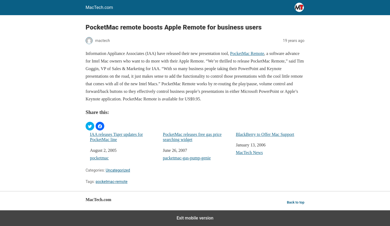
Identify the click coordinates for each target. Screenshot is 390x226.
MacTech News (249, 152)
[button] (90, 126)
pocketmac (99, 158)
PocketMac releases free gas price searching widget (192, 137)
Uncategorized (118, 170)
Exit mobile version (195, 218)
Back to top (295, 202)
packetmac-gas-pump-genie (187, 158)
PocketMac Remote (247, 53)
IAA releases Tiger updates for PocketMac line (116, 137)
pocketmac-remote (112, 181)
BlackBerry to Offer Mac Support (265, 134)
